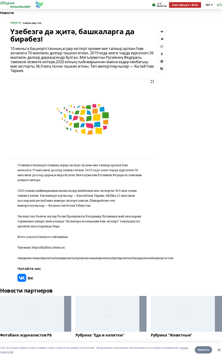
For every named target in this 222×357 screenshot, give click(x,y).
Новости (7, 13)
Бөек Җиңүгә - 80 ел (185, 5)
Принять (203, 350)
